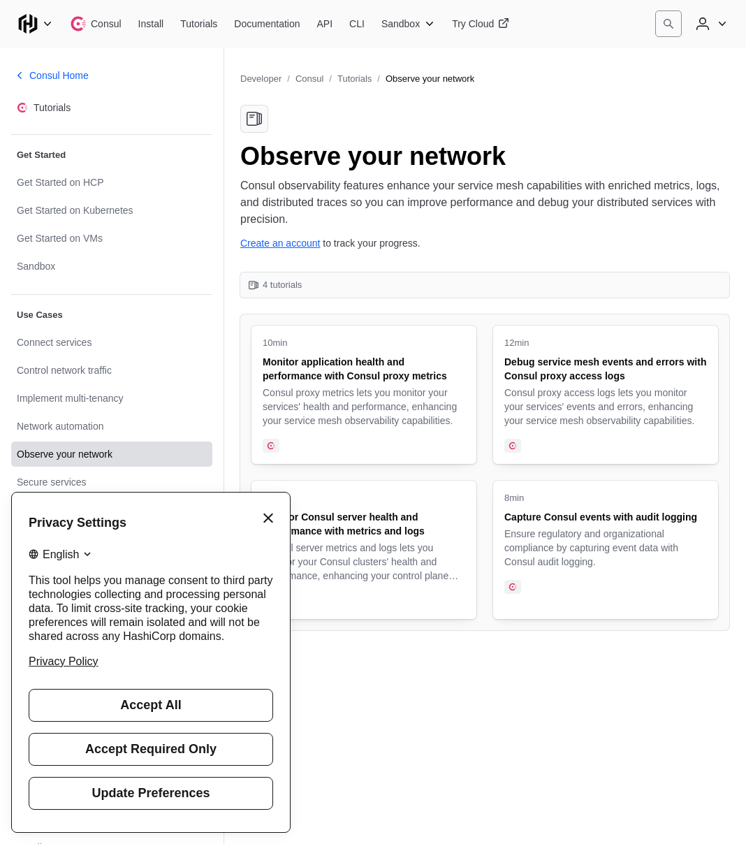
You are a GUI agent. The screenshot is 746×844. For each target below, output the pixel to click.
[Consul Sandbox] (408, 23)
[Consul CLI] (357, 23)
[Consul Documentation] (267, 23)
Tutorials (354, 78)
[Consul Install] (151, 23)
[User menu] (709, 23)
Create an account (280, 243)
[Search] (668, 23)
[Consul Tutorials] (199, 23)
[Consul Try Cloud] (481, 23)
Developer (260, 78)
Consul (309, 78)
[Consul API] (325, 23)
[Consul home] (96, 23)
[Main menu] (35, 23)
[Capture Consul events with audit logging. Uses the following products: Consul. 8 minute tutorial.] (605, 550)
